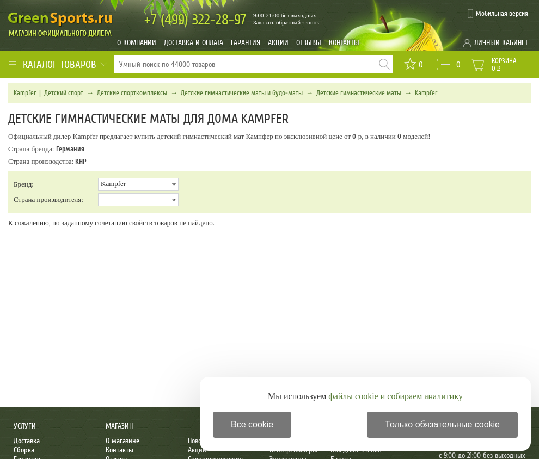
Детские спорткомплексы (132, 93)
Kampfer (25, 93)
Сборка (24, 450)
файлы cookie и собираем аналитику (395, 396)
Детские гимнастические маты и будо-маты (242, 93)
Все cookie (252, 424)
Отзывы (308, 42)
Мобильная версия (502, 13)
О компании (136, 42)
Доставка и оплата (193, 42)
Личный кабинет (501, 42)
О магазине (122, 440)
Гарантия (245, 42)
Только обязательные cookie (442, 424)
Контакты (344, 42)
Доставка (27, 440)
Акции (278, 42)
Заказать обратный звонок (286, 22)
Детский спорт (63, 93)
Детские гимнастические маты (358, 93)
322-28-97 (195, 20)
